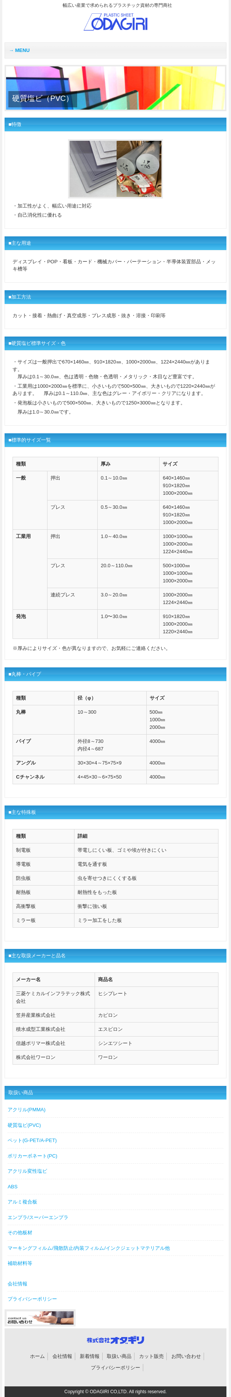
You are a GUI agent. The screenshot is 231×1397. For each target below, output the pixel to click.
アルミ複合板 (22, 1202)
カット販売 (151, 1356)
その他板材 (20, 1232)
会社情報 (17, 1284)
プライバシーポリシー (32, 1299)
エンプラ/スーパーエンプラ (38, 1217)
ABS (12, 1186)
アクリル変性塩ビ (27, 1171)
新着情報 (90, 1356)
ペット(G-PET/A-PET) (32, 1140)
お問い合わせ (186, 1356)
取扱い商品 (119, 1356)
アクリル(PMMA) (27, 1109)
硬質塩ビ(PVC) (24, 1125)
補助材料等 (20, 1263)
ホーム (37, 1356)
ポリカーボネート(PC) (32, 1156)
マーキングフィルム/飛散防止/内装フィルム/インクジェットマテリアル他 (89, 1248)
